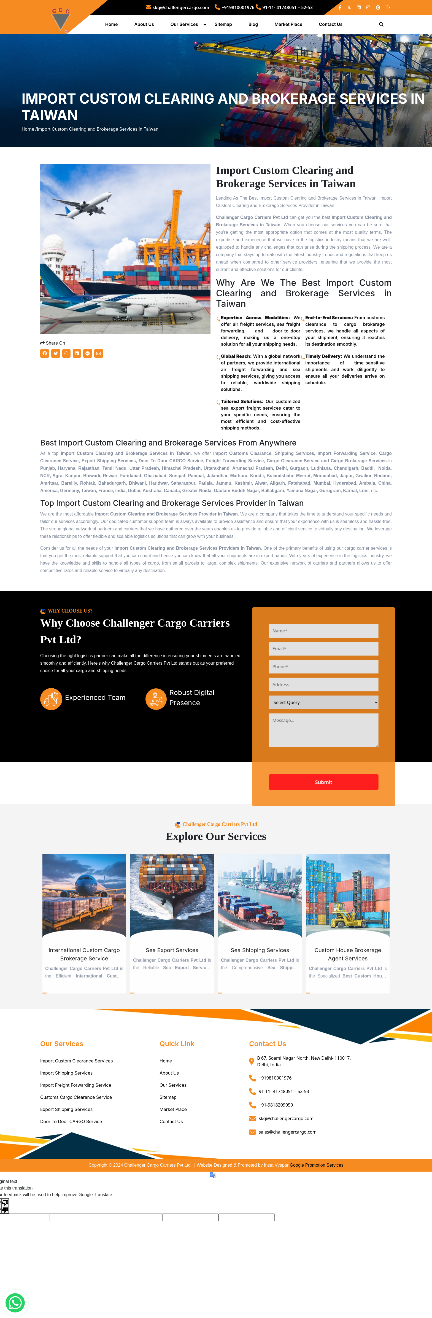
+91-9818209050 (276, 1132)
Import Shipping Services (66, 1100)
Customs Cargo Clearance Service (76, 1124)
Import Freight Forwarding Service (75, 1112)
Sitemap (224, 25)
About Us (145, 25)
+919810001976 (234, 7)
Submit (344, 809)
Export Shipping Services (66, 1136)
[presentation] (331, 790)
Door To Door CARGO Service (71, 1148)
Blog (254, 25)
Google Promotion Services (317, 1192)
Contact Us (332, 25)
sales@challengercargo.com (288, 1159)
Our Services (185, 25)
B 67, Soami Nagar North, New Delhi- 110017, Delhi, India (304, 1088)
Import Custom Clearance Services (76, 1088)
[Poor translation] (5, 1233)
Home (112, 25)
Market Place (289, 25)
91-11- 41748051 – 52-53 (284, 7)
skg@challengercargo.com (177, 7)
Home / (29, 144)
